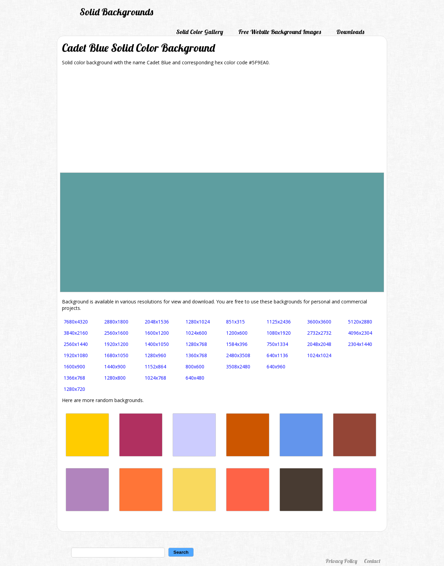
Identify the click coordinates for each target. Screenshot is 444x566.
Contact (372, 560)
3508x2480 (238, 366)
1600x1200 (157, 333)
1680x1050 (116, 355)
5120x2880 (360, 321)
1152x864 (155, 366)
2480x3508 (238, 355)
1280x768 (196, 344)
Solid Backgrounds (116, 12)
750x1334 (277, 344)
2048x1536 (157, 321)
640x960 (276, 366)
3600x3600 (319, 321)
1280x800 (115, 377)
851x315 (235, 321)
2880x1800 (116, 321)
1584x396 (237, 344)
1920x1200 (116, 344)
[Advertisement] (222, 121)
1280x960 (155, 355)
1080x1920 (279, 333)
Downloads (350, 32)
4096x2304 (360, 333)
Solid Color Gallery (199, 32)
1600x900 (74, 366)
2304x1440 (360, 344)
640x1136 (277, 355)
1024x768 (155, 377)
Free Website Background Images (279, 32)
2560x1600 (116, 333)
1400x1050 (157, 344)
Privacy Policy (341, 560)
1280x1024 (198, 321)
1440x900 (115, 366)
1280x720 (74, 389)
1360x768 (196, 355)
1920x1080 (76, 355)
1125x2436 (279, 321)
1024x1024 (319, 355)
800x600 (195, 366)
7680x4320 (76, 321)
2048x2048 (319, 344)
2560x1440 (76, 344)
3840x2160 (76, 333)
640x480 (195, 377)
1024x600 (196, 333)
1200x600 (237, 333)
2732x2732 (319, 333)
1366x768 (74, 377)
